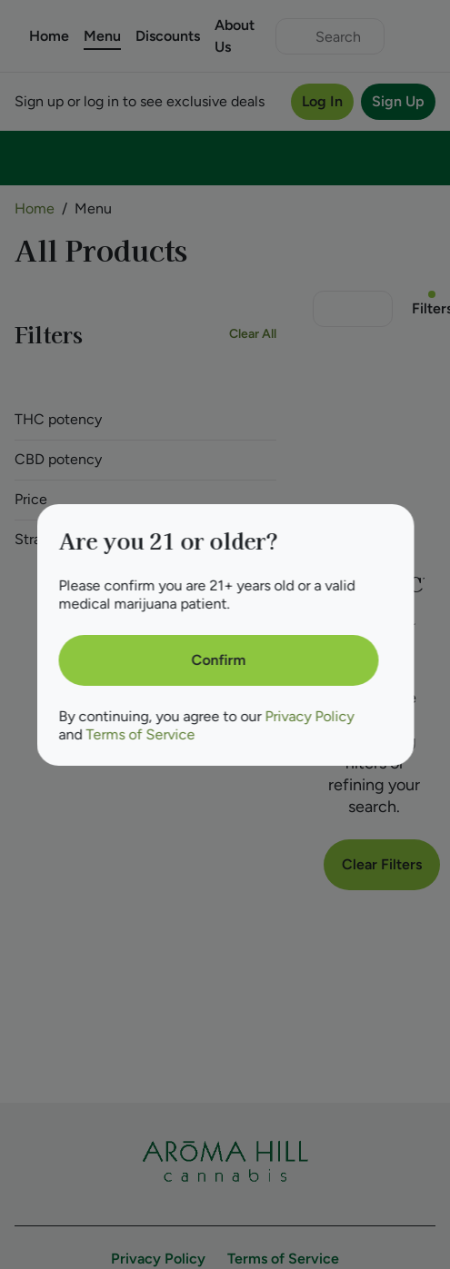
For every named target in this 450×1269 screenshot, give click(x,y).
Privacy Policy (309, 716)
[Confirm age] (218, 660)
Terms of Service (140, 734)
